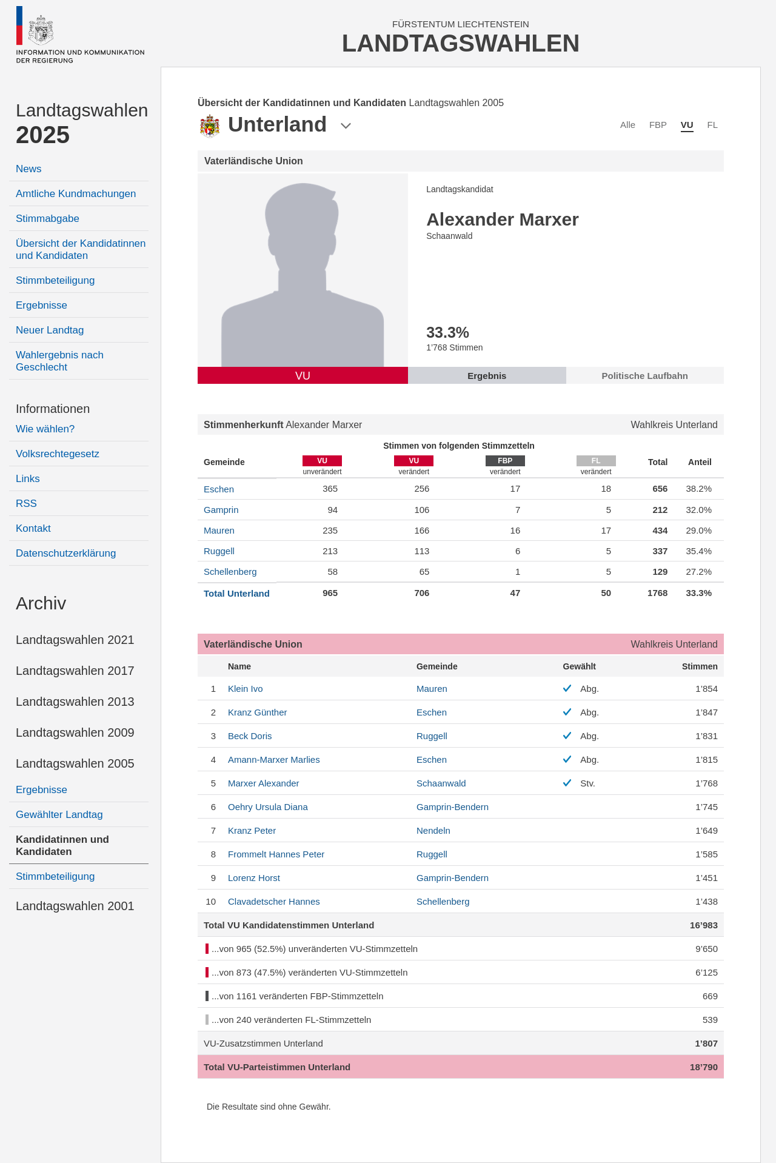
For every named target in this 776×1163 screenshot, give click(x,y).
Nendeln (433, 830)
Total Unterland (237, 593)
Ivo (245, 688)
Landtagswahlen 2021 (75, 639)
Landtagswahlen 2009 (75, 732)
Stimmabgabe (47, 218)
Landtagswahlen (82, 124)
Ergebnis (486, 375)
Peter (252, 830)
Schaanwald (441, 783)
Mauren (219, 530)
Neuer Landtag (50, 330)
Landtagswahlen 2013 (75, 701)
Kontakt (33, 528)
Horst (254, 878)
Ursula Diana (268, 807)
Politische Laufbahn (645, 375)
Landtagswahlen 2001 (75, 906)
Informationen (53, 408)
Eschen (219, 489)
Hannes (274, 901)
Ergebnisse (41, 305)
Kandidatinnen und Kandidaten (62, 845)
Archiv (41, 603)
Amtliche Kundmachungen (76, 193)
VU (687, 124)
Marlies (274, 759)
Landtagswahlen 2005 (75, 763)
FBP (658, 124)
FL (712, 124)
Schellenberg (230, 571)
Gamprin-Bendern (452, 807)
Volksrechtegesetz (57, 454)
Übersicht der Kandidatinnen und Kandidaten (81, 249)
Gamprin (221, 509)
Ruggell (219, 551)
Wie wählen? (45, 429)
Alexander (263, 783)
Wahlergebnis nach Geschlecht (60, 361)
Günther (257, 712)
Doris (250, 736)
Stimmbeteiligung (55, 280)
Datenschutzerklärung (66, 553)
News (29, 169)
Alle (627, 124)
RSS (26, 503)
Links (28, 478)
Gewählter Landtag (59, 814)
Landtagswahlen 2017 (75, 670)
